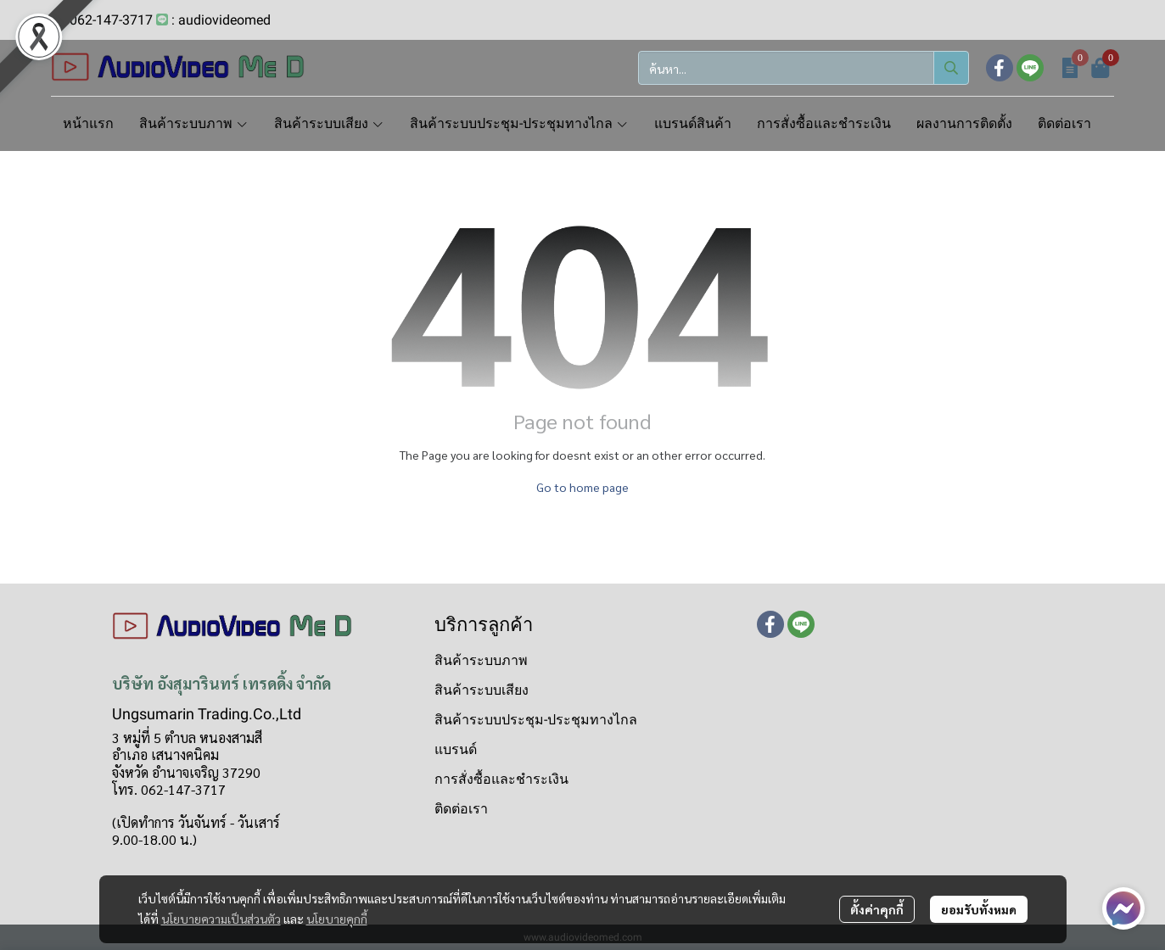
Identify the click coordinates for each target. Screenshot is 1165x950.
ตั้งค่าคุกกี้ (877, 909)
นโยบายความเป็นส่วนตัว (221, 918)
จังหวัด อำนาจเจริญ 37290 (186, 772)
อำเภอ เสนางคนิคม (165, 754)
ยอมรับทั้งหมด (979, 909)
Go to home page (582, 487)
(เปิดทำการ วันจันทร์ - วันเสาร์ (196, 822)
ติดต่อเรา (461, 809)
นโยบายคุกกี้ (336, 918)
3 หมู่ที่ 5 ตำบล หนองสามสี (187, 737)
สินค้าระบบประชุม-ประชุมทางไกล (535, 720)
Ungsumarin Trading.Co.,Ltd (206, 714)
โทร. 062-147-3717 (169, 789)
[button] (803, 68)
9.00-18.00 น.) (154, 839)
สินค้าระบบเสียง (481, 690)
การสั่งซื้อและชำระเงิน (501, 779)
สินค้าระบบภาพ (481, 660)
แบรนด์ (455, 749)
